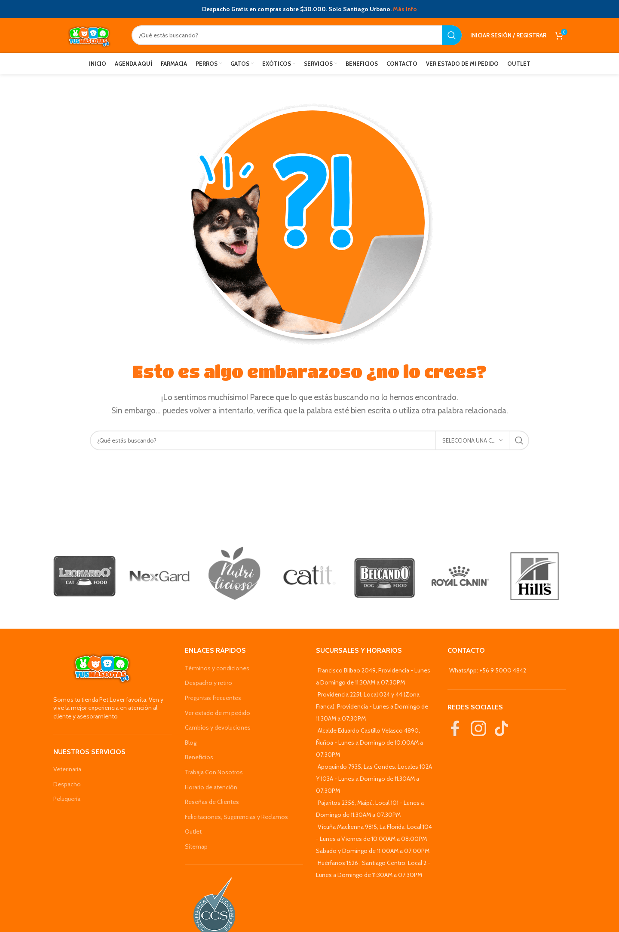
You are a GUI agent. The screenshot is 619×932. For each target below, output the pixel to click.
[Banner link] (84, 576)
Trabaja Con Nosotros (214, 772)
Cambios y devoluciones (218, 727)
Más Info (405, 9)
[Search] (297, 35)
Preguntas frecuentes (213, 698)
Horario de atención (211, 787)
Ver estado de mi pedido (217, 713)
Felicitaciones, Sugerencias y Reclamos (236, 817)
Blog (190, 742)
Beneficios (199, 757)
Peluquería (66, 799)
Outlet (193, 831)
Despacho (67, 784)
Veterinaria (67, 769)
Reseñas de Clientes (212, 802)
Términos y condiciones (217, 668)
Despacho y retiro (208, 683)
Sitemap (196, 846)
